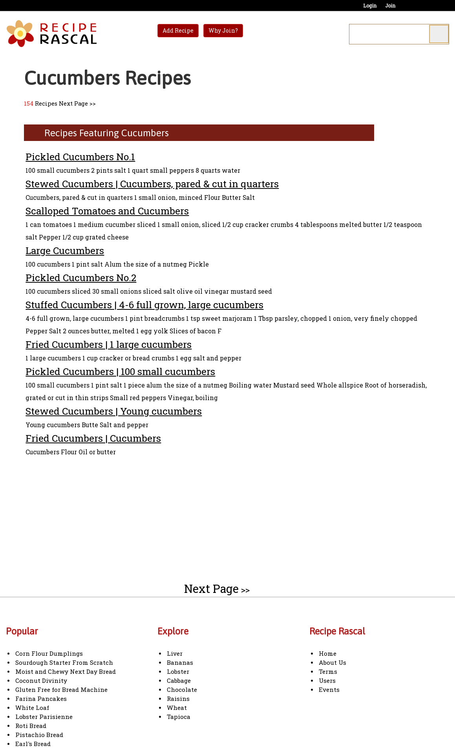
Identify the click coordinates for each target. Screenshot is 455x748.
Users (327, 680)
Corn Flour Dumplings (49, 653)
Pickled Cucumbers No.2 (81, 277)
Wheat (177, 707)
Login (369, 5)
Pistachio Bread (39, 735)
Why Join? (223, 30)
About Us (332, 662)
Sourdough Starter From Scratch (64, 662)
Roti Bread (30, 726)
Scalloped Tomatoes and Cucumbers (107, 210)
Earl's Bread (33, 744)
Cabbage (179, 680)
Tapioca (178, 717)
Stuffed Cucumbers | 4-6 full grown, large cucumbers (144, 304)
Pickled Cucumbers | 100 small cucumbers (120, 371)
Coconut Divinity (41, 680)
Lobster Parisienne (44, 717)
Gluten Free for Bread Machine (61, 689)
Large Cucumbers (65, 250)
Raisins (178, 698)
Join (390, 5)
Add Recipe (178, 30)
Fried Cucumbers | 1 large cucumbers (109, 344)
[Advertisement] (90, 514)
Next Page (73, 103)
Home (327, 653)
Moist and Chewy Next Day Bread (65, 671)
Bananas (180, 662)
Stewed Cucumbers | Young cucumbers (114, 410)
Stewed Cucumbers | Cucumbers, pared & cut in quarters (152, 183)
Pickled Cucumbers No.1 (80, 156)
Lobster (178, 671)
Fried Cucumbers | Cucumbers (93, 438)
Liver (175, 653)
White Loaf (32, 707)
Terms (328, 671)
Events (329, 689)
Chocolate (182, 689)
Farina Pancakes (41, 698)
